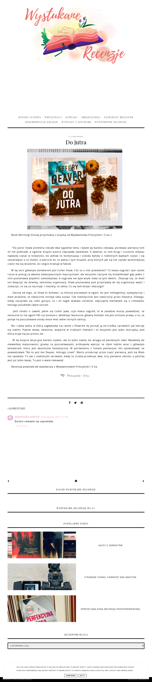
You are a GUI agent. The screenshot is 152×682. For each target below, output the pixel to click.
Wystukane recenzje (24, 679)
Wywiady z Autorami (76, 121)
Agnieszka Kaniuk (27, 417)
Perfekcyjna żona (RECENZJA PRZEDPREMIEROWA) (110, 609)
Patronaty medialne (119, 117)
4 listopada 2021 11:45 (54, 417)
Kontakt (72, 117)
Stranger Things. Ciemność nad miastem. (110, 577)
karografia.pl (143, 679)
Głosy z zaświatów (110, 545)
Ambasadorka (90, 117)
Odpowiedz (21, 426)
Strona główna (29, 117)
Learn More (71, 675)
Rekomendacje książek (41, 121)
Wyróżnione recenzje (111, 121)
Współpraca (53, 117)
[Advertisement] (76, 88)
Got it (82, 675)
